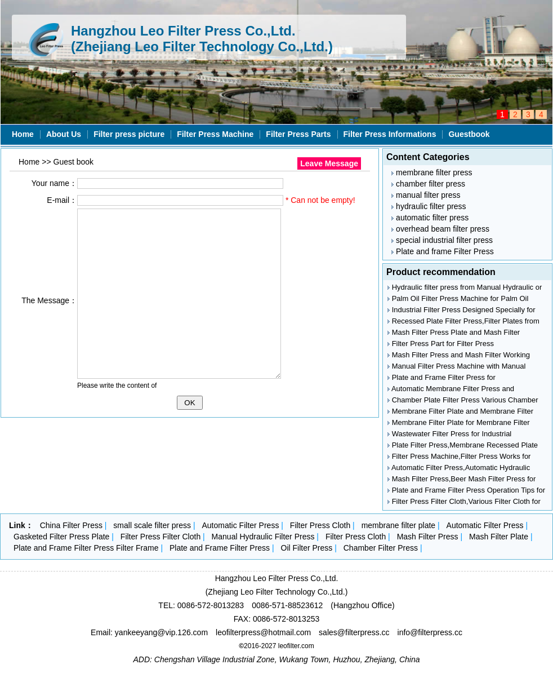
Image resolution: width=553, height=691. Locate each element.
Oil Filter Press (307, 547)
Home (23, 134)
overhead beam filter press (440, 228)
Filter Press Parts (298, 134)
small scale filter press (152, 525)
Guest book (73, 161)
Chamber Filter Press (381, 547)
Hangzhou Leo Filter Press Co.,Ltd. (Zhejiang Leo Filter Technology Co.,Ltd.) (202, 38)
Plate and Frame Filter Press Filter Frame (86, 547)
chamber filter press (428, 183)
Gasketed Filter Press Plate (61, 536)
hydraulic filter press (428, 206)
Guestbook (468, 134)
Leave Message (329, 163)
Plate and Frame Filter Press (220, 547)
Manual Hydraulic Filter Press (263, 536)
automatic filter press (430, 217)
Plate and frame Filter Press (442, 251)
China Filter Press (71, 525)
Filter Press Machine (215, 134)
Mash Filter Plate (498, 536)
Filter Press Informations (390, 134)
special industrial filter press (442, 240)
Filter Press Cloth (320, 525)
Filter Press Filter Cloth (160, 536)
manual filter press (425, 195)
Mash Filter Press (427, 536)
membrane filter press (431, 172)
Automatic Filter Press (240, 525)
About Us (63, 134)
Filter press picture (128, 134)
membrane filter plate (399, 525)
